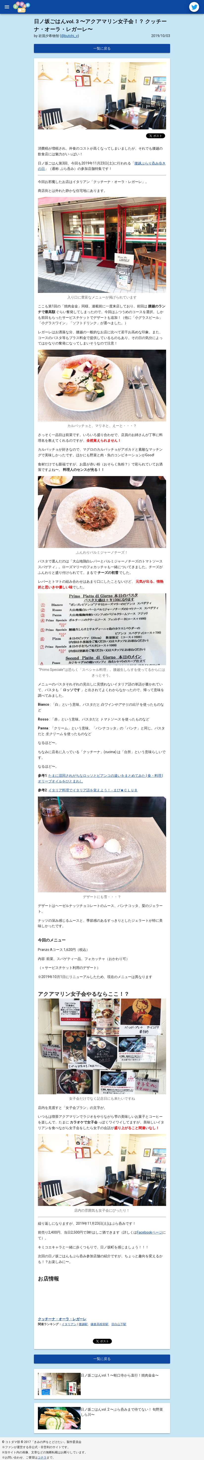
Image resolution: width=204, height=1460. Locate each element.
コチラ (42, 1456)
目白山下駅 (118, 1322)
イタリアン (69, 1322)
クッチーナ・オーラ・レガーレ (62, 1318)
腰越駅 (83, 1322)
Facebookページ (149, 1231)
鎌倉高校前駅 (99, 1322)
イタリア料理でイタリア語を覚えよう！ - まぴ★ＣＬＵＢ (93, 789)
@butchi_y (69, 34)
